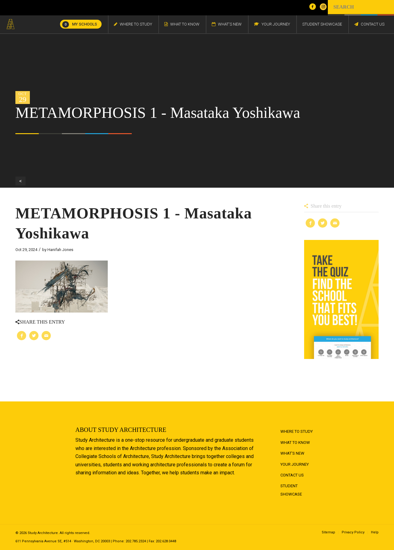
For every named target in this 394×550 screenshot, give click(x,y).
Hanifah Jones (60, 249)
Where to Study (296, 431)
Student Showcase (291, 490)
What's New (292, 453)
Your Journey (294, 464)
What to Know (295, 442)
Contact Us (292, 475)
